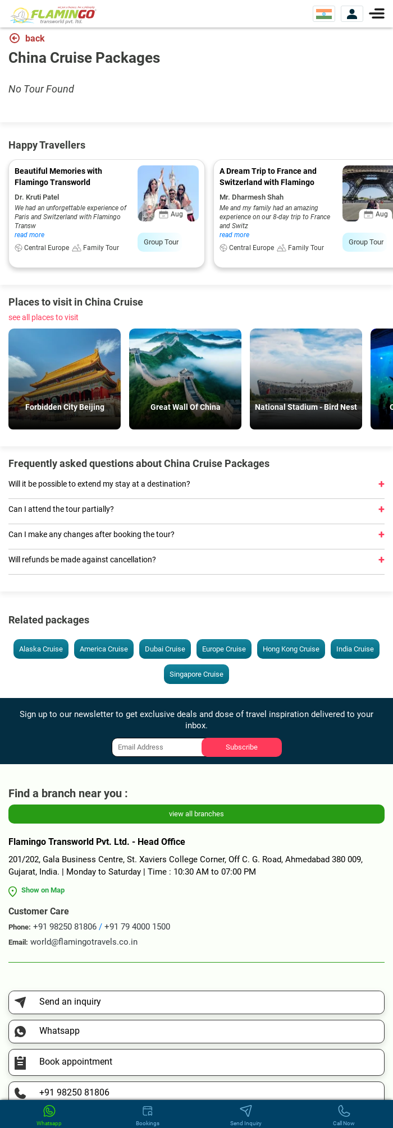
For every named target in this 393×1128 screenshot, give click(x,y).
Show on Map (43, 890)
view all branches (196, 814)
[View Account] (352, 14)
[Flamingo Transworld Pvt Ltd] (53, 14)
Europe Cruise (224, 649)
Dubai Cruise (165, 649)
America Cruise (104, 649)
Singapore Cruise (196, 674)
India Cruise (355, 649)
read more (29, 235)
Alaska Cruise (41, 649)
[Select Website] (324, 14)
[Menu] (377, 13)
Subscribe (242, 747)
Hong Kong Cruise (291, 649)
